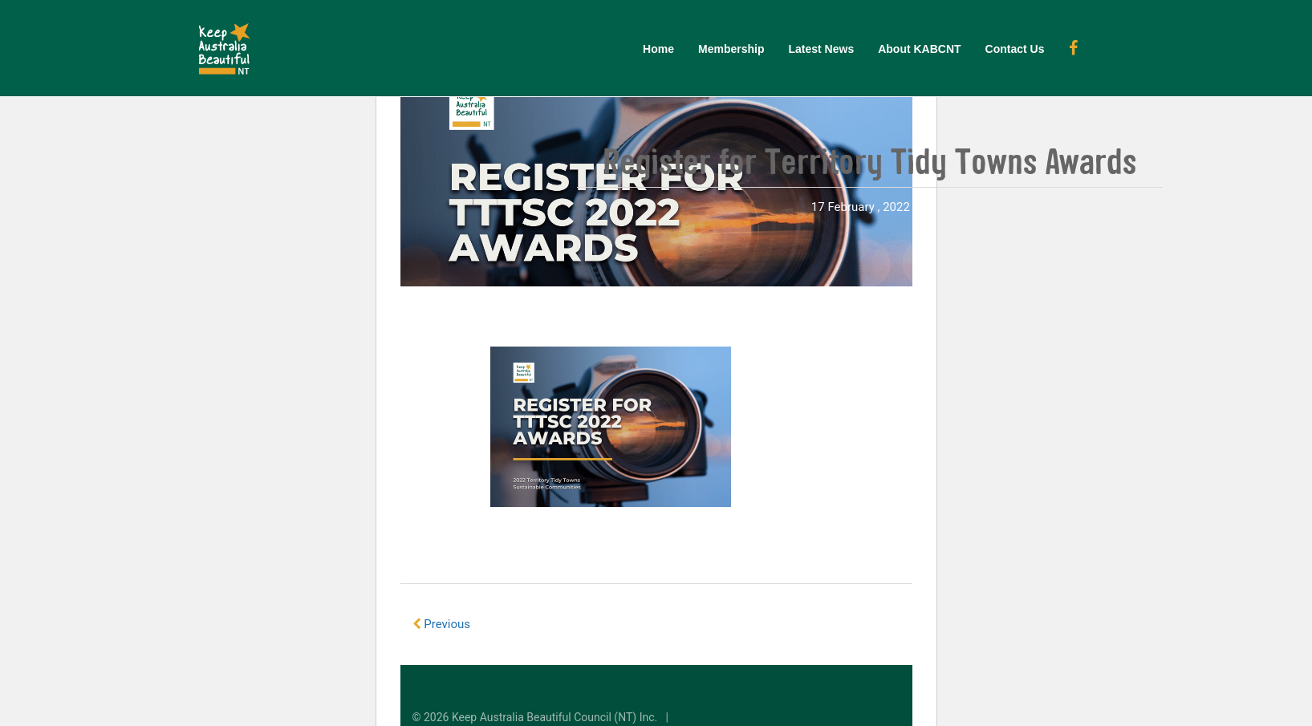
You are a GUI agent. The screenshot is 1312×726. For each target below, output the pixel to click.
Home (658, 49)
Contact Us (1015, 49)
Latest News (821, 49)
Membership (731, 49)
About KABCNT (919, 49)
